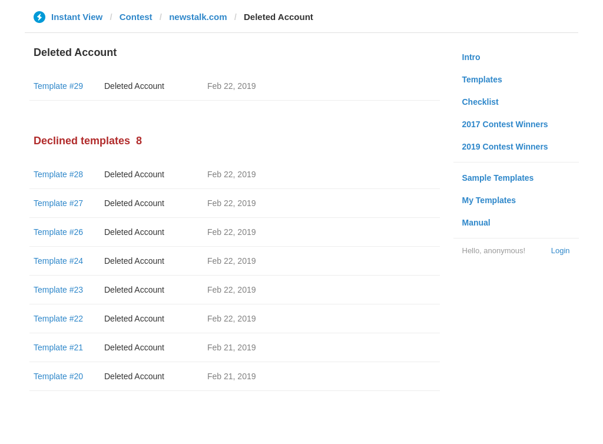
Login (560, 250)
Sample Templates (498, 178)
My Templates (489, 200)
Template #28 (58, 174)
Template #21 (58, 347)
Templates (482, 79)
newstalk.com (198, 17)
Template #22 (58, 318)
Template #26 (58, 232)
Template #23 (58, 289)
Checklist (480, 102)
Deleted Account (134, 86)
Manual (476, 222)
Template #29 (58, 86)
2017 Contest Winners (505, 124)
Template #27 (58, 203)
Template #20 (58, 376)
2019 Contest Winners (505, 146)
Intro (471, 57)
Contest (136, 17)
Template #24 (58, 261)
